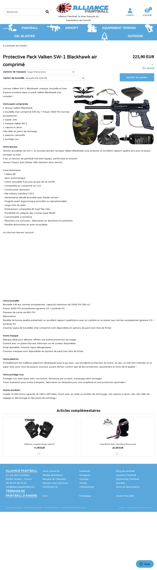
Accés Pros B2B (125, 496)
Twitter (83, 483)
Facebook (84, 471)
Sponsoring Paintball (127, 479)
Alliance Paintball (21, 471)
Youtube (83, 479)
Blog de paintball (125, 471)
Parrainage (85, 496)
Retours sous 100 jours (55, 483)
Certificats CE (50, 487)
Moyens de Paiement (54, 479)
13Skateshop (86, 487)
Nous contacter (51, 471)
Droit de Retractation (128, 487)
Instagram (84, 475)
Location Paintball (126, 475)
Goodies (120, 483)
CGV (45, 496)
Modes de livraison (53, 475)
